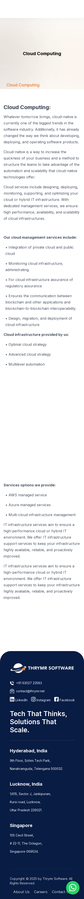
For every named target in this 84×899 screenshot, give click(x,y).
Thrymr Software (55, 879)
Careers (40, 892)
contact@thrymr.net (30, 691)
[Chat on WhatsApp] (73, 888)
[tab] (23, 85)
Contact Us (61, 892)
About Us (21, 892)
